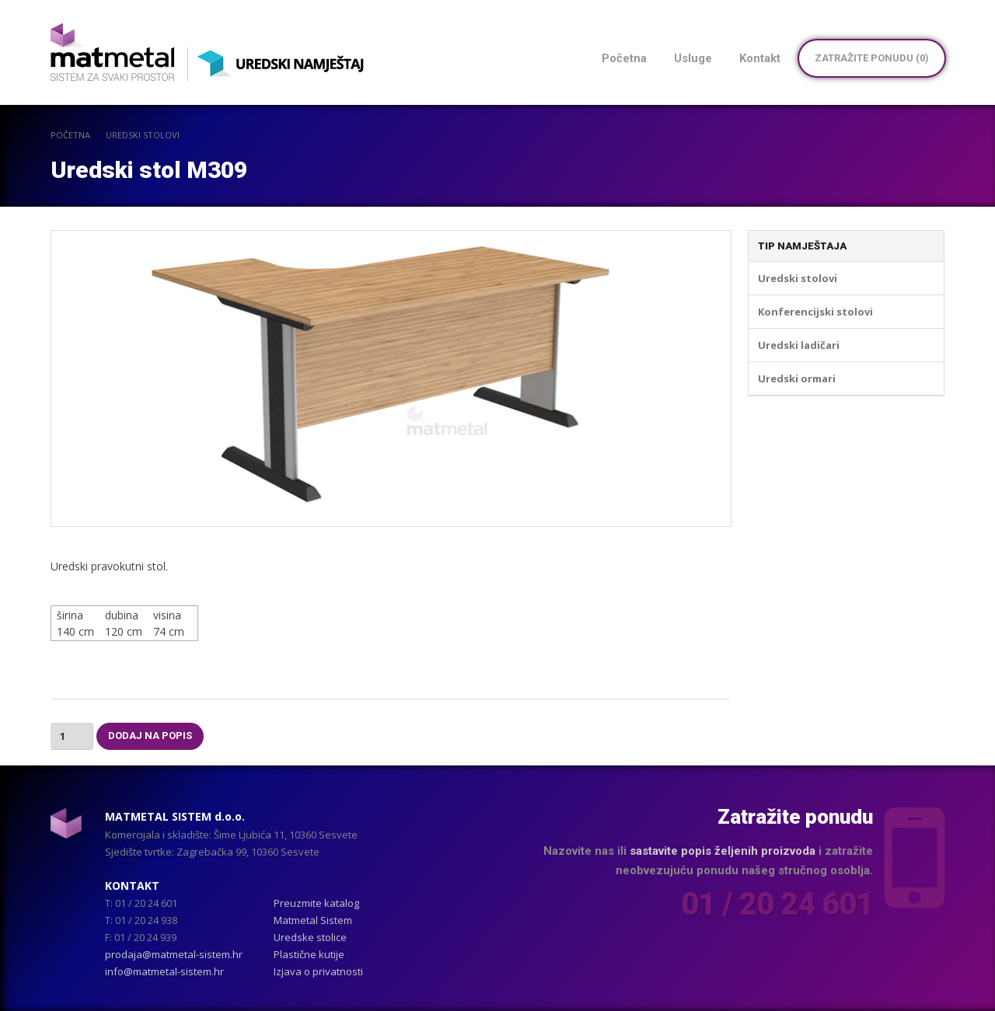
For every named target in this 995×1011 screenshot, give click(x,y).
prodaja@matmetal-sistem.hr (174, 954)
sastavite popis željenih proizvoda (722, 851)
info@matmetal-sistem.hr (164, 971)
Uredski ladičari (799, 345)
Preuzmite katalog (316, 903)
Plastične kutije (309, 954)
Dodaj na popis (150, 735)
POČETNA (70, 135)
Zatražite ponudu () (872, 58)
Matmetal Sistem (313, 920)
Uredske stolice (310, 937)
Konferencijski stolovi (815, 312)
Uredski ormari (797, 378)
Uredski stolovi (143, 135)
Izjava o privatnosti (318, 971)
